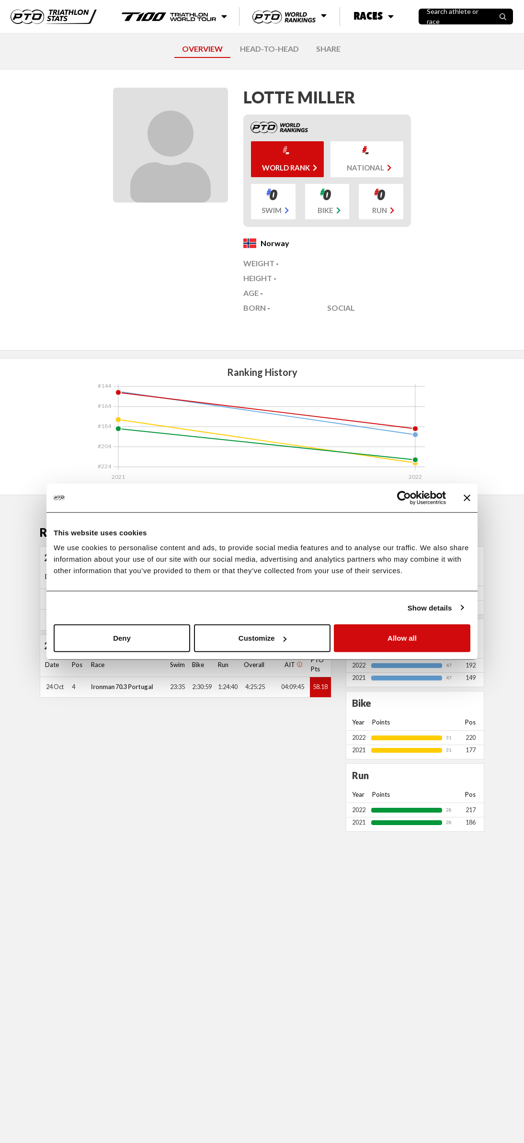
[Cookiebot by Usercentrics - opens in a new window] (404, 497)
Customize (262, 638)
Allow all (402, 638)
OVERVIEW (202, 48)
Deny (122, 638)
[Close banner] (467, 497)
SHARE (328, 48)
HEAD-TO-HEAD (269, 48)
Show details (430, 607)
